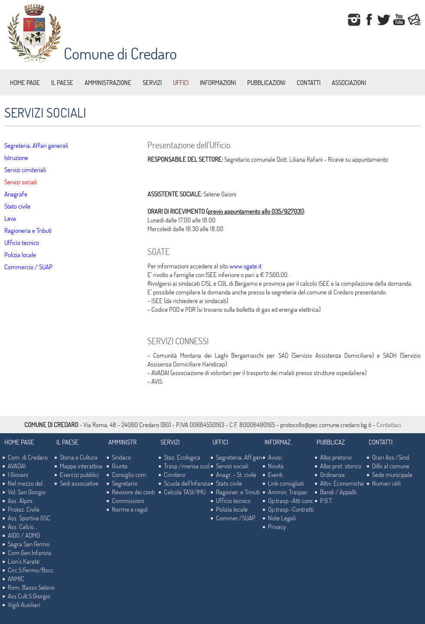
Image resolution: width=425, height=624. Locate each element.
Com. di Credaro (28, 457)
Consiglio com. (129, 474)
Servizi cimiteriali (25, 169)
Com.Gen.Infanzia (29, 552)
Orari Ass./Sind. (391, 457)
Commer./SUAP (235, 517)
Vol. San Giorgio (27, 491)
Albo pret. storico (340, 465)
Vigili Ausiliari (24, 604)
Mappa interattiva (81, 465)
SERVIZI (152, 82)
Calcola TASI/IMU (185, 491)
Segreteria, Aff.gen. (239, 457)
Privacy (277, 526)
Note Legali (282, 517)
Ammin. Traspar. (288, 491)
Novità (276, 465)
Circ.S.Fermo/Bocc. (31, 569)
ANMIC (16, 578)
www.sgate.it (245, 265)
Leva (10, 218)
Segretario (124, 483)
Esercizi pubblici (79, 474)
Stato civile (17, 206)
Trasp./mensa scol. (187, 465)
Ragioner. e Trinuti (238, 491)
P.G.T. (326, 500)
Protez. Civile (23, 509)
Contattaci (388, 424)
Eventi (275, 474)
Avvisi (275, 457)
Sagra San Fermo (28, 543)
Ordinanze (332, 474)
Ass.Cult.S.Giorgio (29, 595)
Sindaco (121, 457)
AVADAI (17, 465)
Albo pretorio (336, 457)
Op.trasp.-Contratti (291, 509)
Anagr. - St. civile (236, 474)
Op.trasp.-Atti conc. (291, 500)
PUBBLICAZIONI (266, 82)
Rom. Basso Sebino (31, 587)
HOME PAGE (25, 82)
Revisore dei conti (133, 491)
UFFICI (181, 82)
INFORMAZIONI (218, 82)
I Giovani (18, 474)
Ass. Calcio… (22, 526)
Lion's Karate (23, 561)
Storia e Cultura (79, 457)
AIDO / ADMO (24, 535)
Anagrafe (15, 193)
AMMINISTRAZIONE (108, 82)
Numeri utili (386, 483)
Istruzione (16, 157)
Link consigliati (286, 483)
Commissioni (128, 500)
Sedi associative (79, 483)
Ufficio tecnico (21, 242)
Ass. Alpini (20, 500)
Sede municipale (392, 474)
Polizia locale (20, 254)
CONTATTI (308, 82)
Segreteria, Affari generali (36, 145)
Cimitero (174, 474)
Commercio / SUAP (28, 266)
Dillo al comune (390, 465)
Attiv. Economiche (342, 483)
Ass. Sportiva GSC (29, 517)
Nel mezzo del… (27, 483)
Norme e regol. (130, 509)
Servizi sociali (20, 181)
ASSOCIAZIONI (349, 82)
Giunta (120, 465)
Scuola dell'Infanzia (187, 483)
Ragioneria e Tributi (28, 230)
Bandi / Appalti (338, 491)
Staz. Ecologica (182, 457)
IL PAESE (62, 82)
